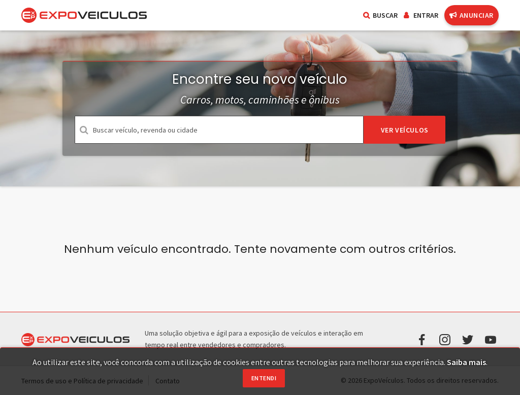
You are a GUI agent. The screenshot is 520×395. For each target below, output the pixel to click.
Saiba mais (466, 362)
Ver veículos (405, 130)
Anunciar (471, 15)
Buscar (380, 15)
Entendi (263, 378)
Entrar (421, 15)
